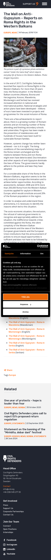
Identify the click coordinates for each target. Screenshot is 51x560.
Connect (7, 526)
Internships (8, 532)
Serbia (21, 407)
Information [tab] (25, 253)
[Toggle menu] (44, 4)
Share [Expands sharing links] (9, 370)
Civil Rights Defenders (9, 4)
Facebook (11, 540)
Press (5, 505)
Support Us (8, 508)
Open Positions (10, 529)
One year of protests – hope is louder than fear (23, 402)
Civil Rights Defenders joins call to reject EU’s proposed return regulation (25, 416)
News (14, 33)
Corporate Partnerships (13, 511)
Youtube (11, 554)
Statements (18, 423)
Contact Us (8, 515)
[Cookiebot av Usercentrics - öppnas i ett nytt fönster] (37, 246)
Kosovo (16, 436)
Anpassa (25, 304)
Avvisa (26, 312)
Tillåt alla (26, 297)
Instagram (12, 544)
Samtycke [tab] (9, 253)
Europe (7, 33)
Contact (7, 486)
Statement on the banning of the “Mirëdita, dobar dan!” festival (24, 431)
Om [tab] (41, 253)
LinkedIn (11, 549)
